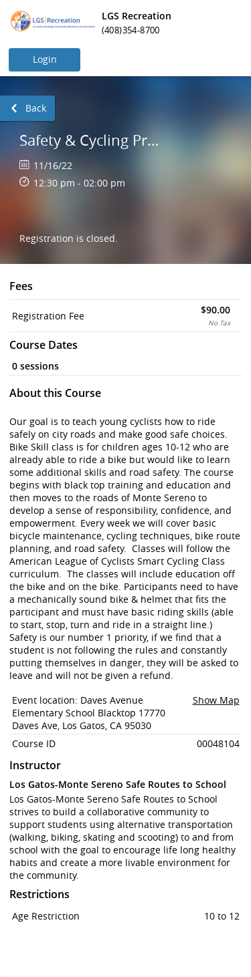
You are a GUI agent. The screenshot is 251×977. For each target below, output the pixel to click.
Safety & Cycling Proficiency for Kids (92, 140)
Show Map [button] (216, 700)
